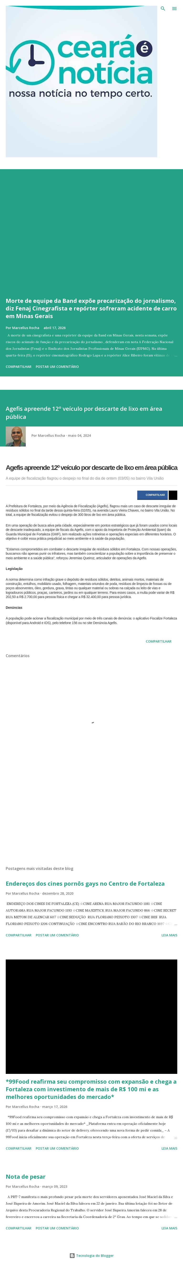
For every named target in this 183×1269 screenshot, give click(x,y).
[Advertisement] (91, 817)
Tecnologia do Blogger (91, 1255)
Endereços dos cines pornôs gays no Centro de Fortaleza (85, 883)
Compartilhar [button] (18, 366)
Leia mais (169, 935)
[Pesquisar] (163, 8)
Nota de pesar (26, 1176)
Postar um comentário (57, 366)
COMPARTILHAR (155, 495)
